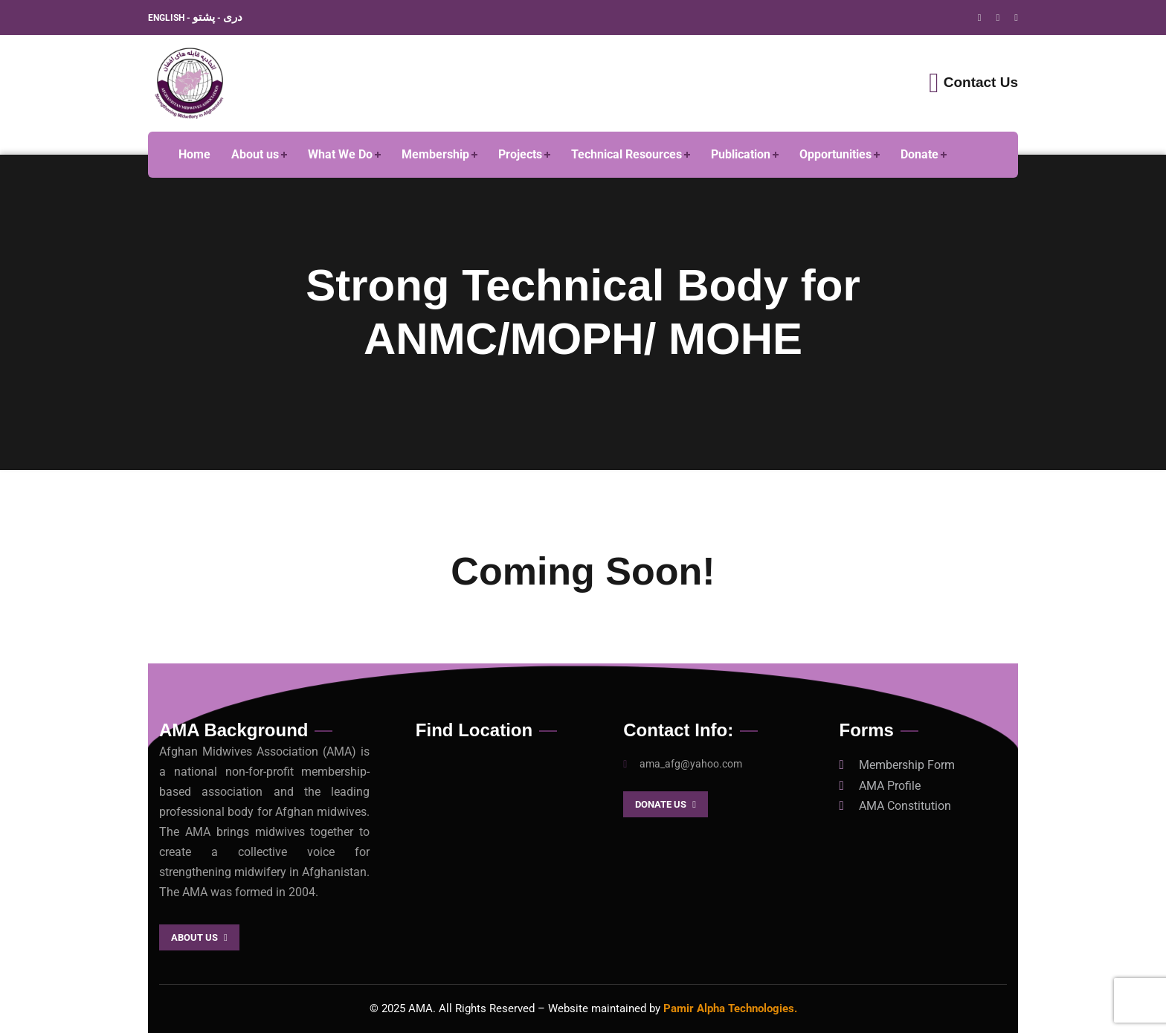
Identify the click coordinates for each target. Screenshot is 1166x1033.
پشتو (204, 17)
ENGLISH (167, 18)
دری (232, 17)
